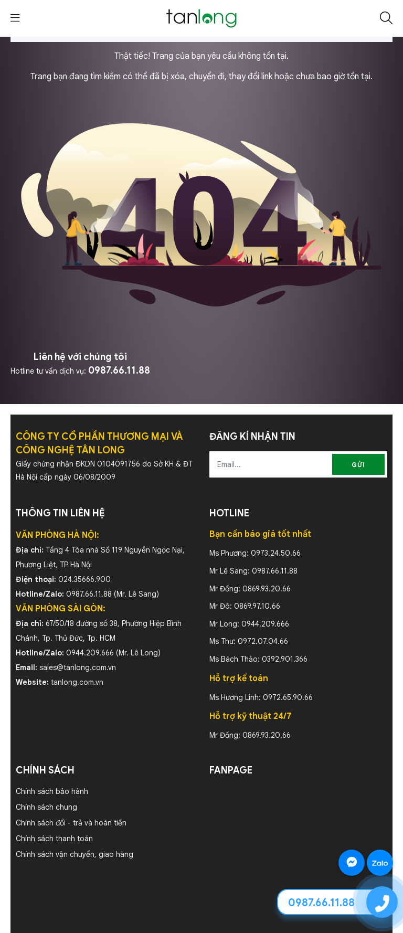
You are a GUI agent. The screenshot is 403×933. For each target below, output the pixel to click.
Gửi (358, 465)
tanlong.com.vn (77, 682)
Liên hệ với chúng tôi (80, 357)
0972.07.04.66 (263, 641)
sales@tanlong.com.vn (77, 667)
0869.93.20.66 (266, 588)
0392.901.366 (284, 659)
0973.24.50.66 (276, 553)
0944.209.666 (90, 653)
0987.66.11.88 (119, 370)
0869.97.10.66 (257, 606)
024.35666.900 (84, 579)
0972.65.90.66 (288, 697)
